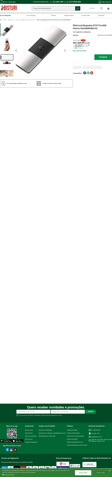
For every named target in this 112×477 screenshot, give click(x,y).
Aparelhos (11, 20)
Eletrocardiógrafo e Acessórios (25, 20)
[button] (37, 474)
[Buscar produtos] (77, 8)
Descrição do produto (79, 50)
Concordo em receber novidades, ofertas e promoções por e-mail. (40, 415)
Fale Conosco (104, 1)
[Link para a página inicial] (3, 20)
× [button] (110, 470)
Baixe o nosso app (8, 1)
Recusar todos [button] (101, 473)
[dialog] (56, 472)
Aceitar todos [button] (83, 473)
